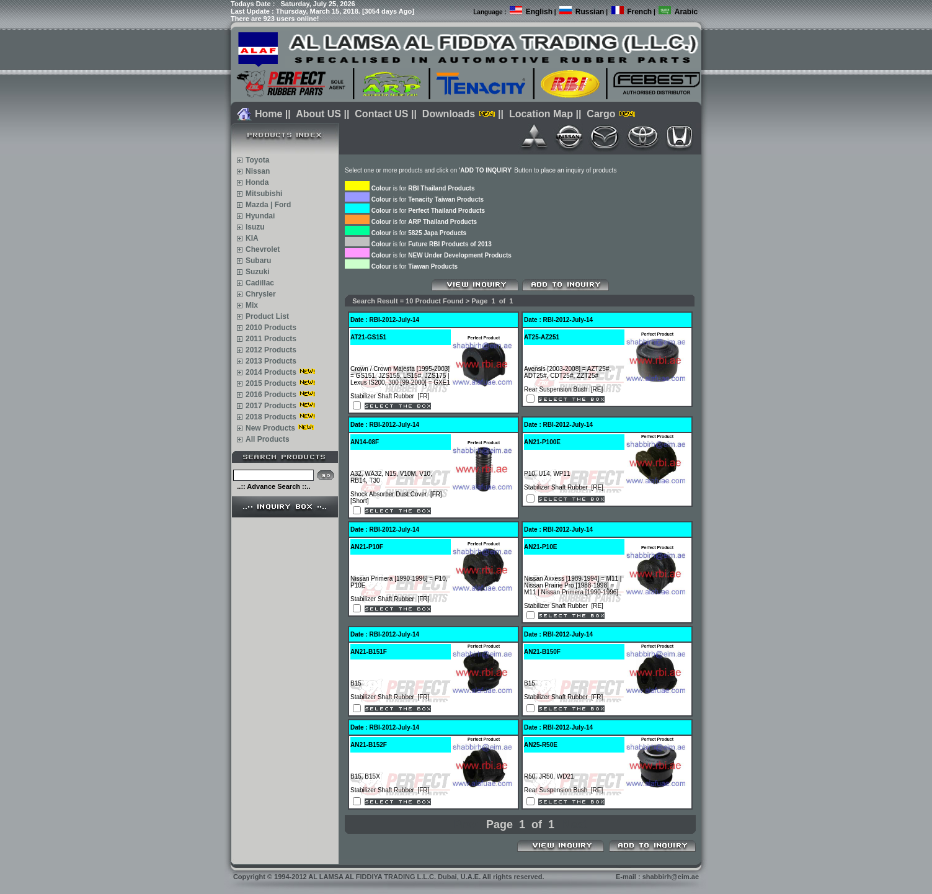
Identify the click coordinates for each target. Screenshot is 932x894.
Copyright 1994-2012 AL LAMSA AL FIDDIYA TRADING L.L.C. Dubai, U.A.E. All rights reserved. (388, 876)
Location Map (541, 114)
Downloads (448, 114)
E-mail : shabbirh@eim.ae (657, 876)
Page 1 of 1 (520, 824)
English (539, 11)
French (639, 11)
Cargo (601, 114)
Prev (465, 824)
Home (268, 114)
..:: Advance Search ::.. (273, 486)
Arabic (686, 11)
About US (318, 114)
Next (575, 824)
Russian (590, 11)
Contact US (381, 114)
